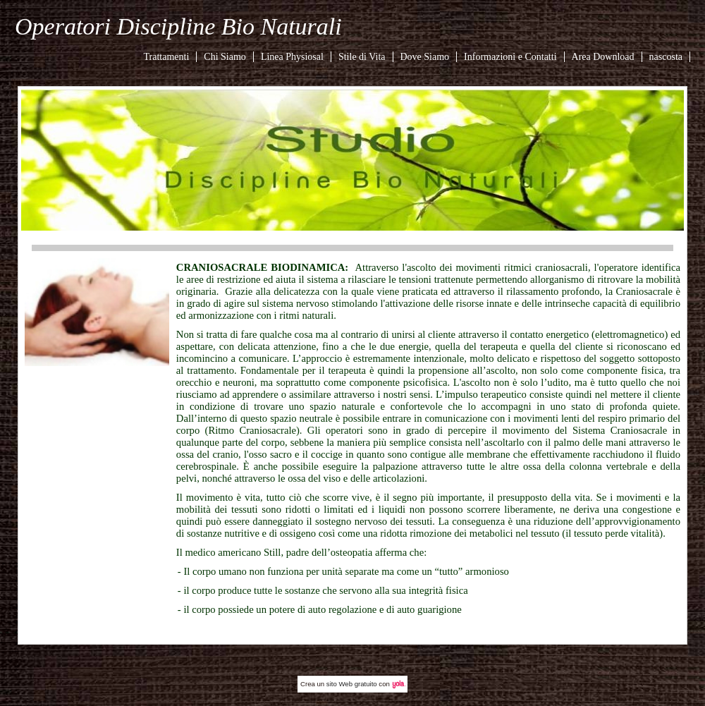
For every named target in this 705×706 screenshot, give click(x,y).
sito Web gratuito (351, 684)
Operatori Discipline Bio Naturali (178, 26)
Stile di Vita (362, 56)
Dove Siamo (425, 56)
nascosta (665, 56)
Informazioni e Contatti (510, 56)
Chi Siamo (225, 56)
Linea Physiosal (292, 56)
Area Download (603, 56)
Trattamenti (167, 56)
